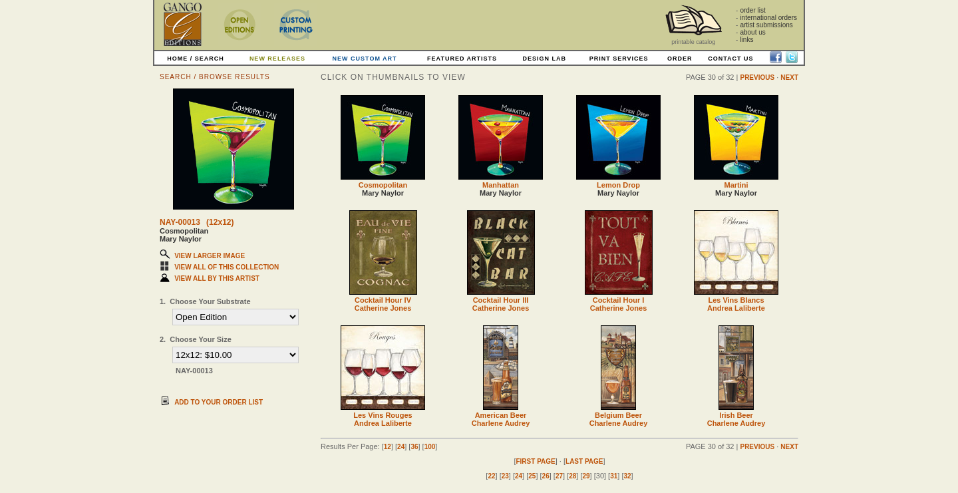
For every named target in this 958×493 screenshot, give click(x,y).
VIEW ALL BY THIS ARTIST (216, 278)
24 (400, 446)
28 (572, 476)
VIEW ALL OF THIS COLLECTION (226, 267)
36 (414, 446)
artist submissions (766, 25)
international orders (768, 17)
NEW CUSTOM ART (365, 58)
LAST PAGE (584, 461)
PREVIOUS (757, 77)
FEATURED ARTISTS (462, 58)
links (746, 39)
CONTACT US (730, 58)
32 (627, 476)
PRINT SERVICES (619, 58)
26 (546, 476)
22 (491, 476)
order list (752, 10)
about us (752, 32)
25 (532, 476)
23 (505, 476)
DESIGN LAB (544, 58)
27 (559, 476)
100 (430, 446)
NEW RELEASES (277, 58)
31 (613, 476)
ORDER (680, 58)
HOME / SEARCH (195, 58)
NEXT (789, 77)
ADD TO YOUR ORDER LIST (218, 402)
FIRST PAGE (535, 461)
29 (585, 476)
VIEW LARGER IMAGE (209, 255)
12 (387, 446)
